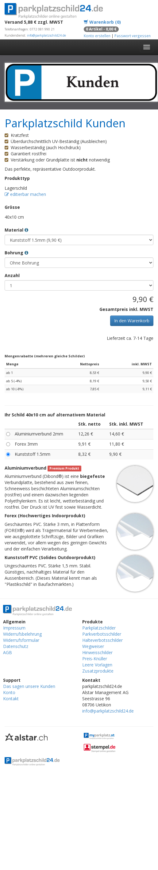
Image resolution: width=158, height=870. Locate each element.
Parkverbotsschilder (101, 634)
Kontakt (11, 698)
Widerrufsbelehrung (22, 634)
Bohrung (16, 253)
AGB (7, 652)
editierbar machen (25, 194)
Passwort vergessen (132, 35)
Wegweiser (93, 646)
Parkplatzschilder (99, 628)
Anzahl (12, 275)
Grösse (12, 207)
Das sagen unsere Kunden (29, 686)
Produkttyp (17, 178)
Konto (9, 692)
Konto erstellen (97, 35)
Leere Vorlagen (97, 665)
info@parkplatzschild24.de (46, 35)
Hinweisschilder (97, 652)
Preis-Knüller (94, 658)
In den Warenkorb (131, 321)
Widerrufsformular (21, 640)
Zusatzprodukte (98, 671)
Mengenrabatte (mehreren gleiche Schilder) (45, 356)
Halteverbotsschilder (102, 640)
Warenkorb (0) (102, 22)
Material (16, 230)
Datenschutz (15, 646)
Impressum (14, 628)
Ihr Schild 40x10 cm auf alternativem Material (55, 415)
